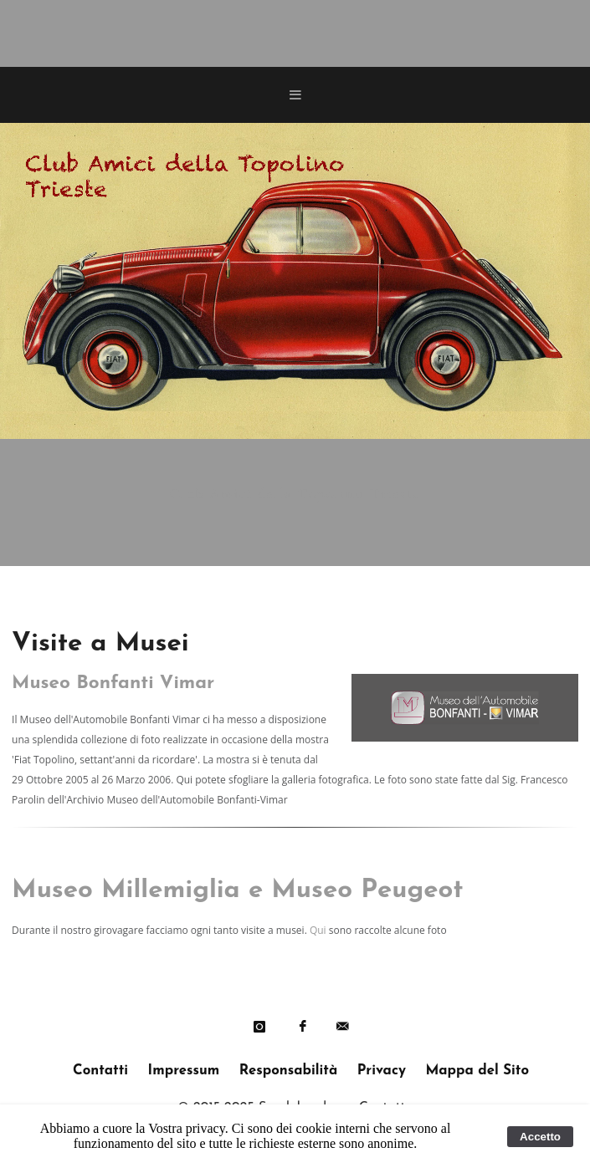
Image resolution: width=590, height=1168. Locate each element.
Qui (318, 930)
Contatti (100, 1070)
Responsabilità (288, 1070)
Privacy (381, 1070)
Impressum (184, 1070)
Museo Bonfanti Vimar (113, 683)
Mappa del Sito (477, 1070)
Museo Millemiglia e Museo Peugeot (237, 891)
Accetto (540, 1136)
